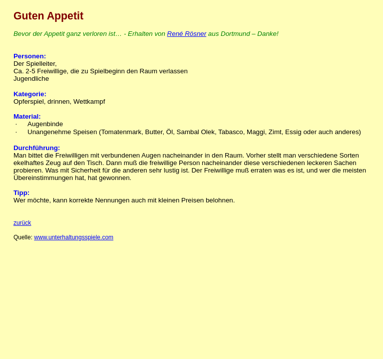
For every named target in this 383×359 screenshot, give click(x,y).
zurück (22, 222)
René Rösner (187, 33)
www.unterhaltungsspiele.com (73, 237)
